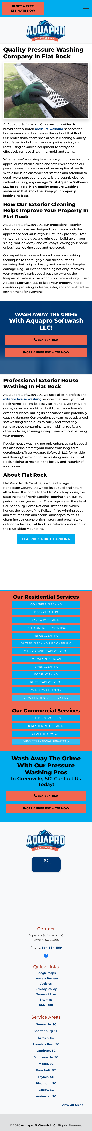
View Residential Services (46, 698)
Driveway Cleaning (46, 620)
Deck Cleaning (46, 612)
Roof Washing (46, 674)
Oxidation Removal (46, 659)
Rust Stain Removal (46, 682)
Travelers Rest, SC (46, 1044)
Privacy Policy (46, 989)
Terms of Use (46, 994)
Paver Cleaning (46, 666)
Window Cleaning (46, 690)
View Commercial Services (46, 741)
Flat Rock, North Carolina (46, 539)
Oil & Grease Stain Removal (46, 651)
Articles (46, 983)
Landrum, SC (46, 1050)
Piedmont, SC (46, 1083)
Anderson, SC (46, 1096)
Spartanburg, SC (46, 1031)
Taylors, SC (46, 1077)
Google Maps (46, 973)
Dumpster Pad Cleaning (46, 726)
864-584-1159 (46, 340)
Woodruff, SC (46, 1070)
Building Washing (46, 718)
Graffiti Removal (46, 734)
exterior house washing (22, 399)
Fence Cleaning (46, 635)
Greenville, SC (46, 1024)
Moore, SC (46, 1064)
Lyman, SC (46, 1037)
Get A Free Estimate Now (23, 8)
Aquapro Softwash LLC (38, 1125)
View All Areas (72, 1105)
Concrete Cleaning (46, 604)
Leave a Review (46, 978)
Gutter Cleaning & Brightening (46, 643)
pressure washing (49, 129)
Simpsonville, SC (46, 1057)
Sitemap (46, 999)
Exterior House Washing (46, 628)
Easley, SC (46, 1090)
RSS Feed (46, 1005)
